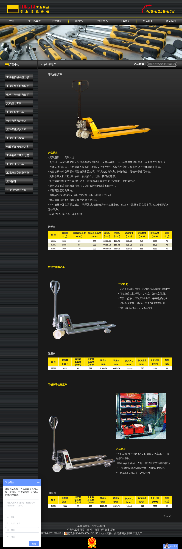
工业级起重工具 (15, 112)
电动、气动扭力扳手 (17, 94)
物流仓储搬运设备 (16, 120)
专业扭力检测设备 (16, 190)
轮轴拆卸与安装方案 (17, 146)
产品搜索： (140, 64)
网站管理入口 (134, 533)
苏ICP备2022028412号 (52, 533)
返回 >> (167, 516)
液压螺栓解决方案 (16, 129)
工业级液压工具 (15, 164)
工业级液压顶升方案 (17, 155)
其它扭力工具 (13, 103)
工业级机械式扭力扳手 (17, 78)
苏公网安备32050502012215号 (82, 533)
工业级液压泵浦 (15, 138)
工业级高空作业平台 (17, 172)
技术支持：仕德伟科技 (114, 533)
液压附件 (11, 181)
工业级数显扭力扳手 (17, 86)
